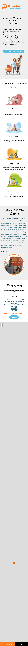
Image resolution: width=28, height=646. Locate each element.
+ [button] (1, 324)
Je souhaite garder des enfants (13, 51)
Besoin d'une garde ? (7, 644)
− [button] (1, 326)
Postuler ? (14, 317)
